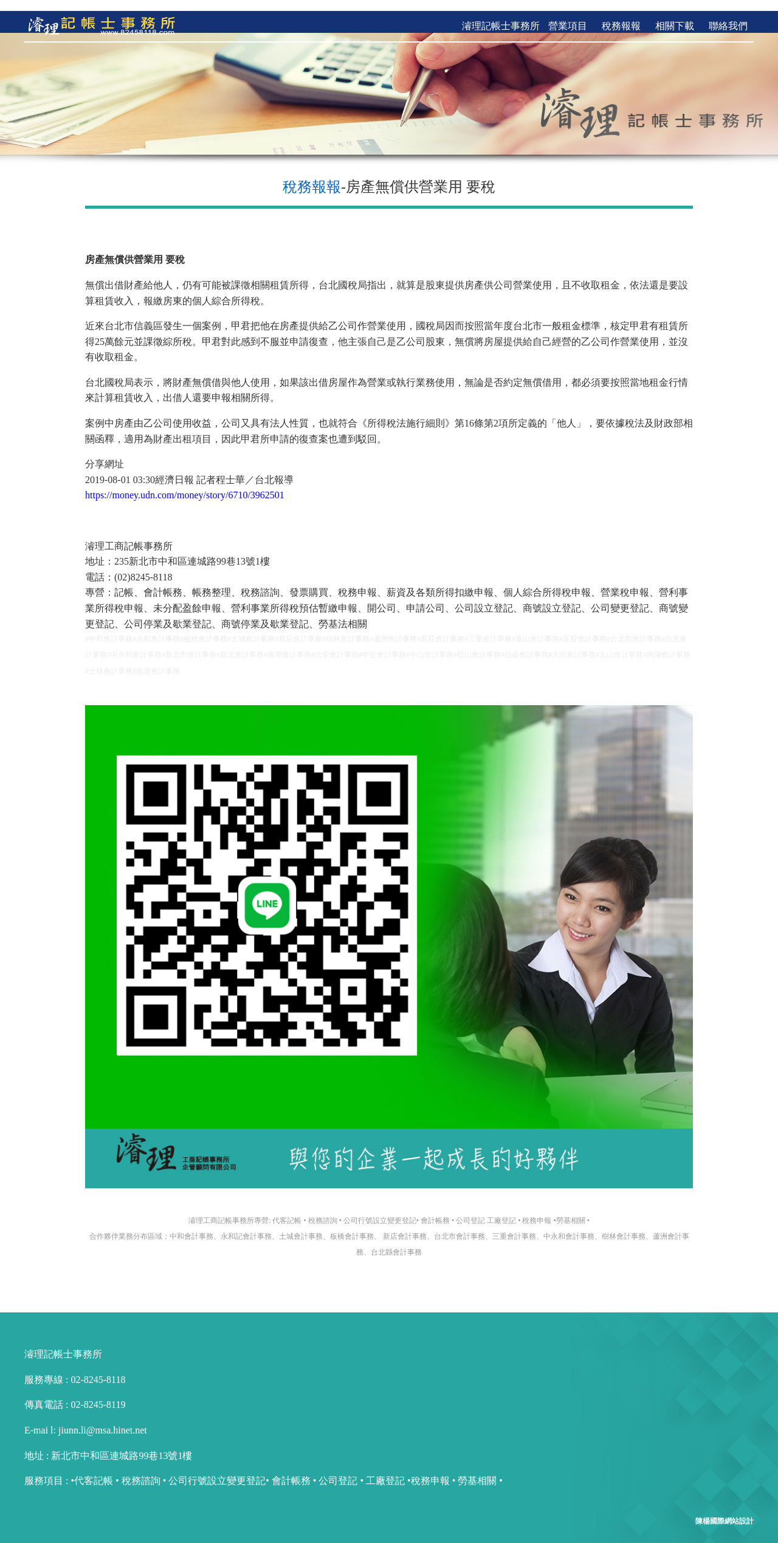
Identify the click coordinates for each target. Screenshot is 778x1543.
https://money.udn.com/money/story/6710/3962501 (184, 484)
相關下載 (674, 15)
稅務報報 (621, 15)
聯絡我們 (728, 15)
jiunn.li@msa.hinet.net (101, 1419)
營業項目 (567, 15)
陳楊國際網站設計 (724, 1510)
